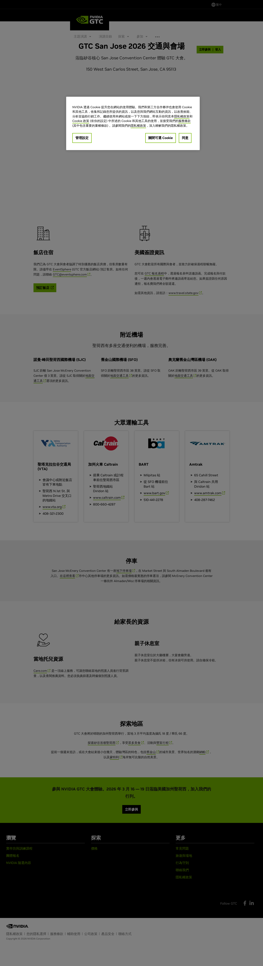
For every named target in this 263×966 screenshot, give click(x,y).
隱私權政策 (181, 116)
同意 (185, 138)
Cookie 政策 (80, 121)
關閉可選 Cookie (160, 138)
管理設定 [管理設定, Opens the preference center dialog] (82, 138)
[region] (133, 123)
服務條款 (184, 121)
